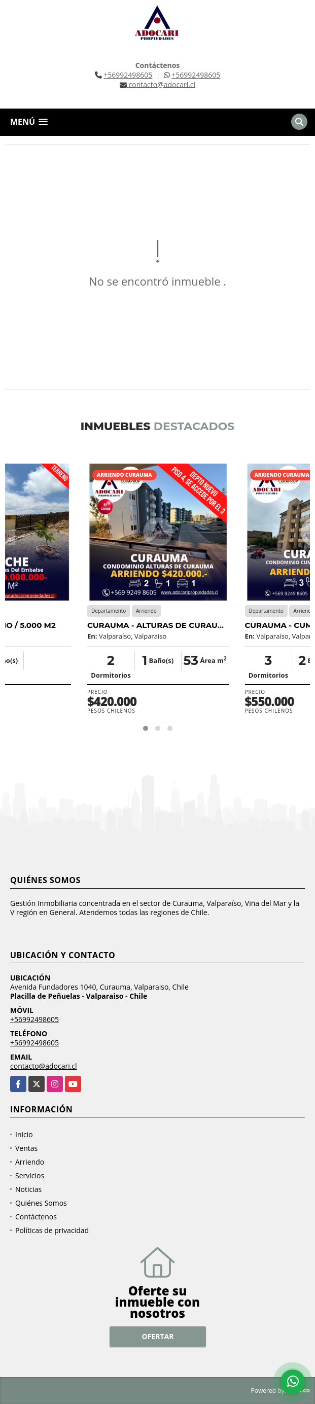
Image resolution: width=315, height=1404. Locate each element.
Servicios (29, 1175)
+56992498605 (127, 75)
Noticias (28, 1189)
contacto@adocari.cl (43, 1066)
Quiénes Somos (41, 1203)
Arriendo (29, 1162)
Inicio (24, 1134)
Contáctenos (36, 1216)
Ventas (26, 1148)
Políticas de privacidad (52, 1230)
